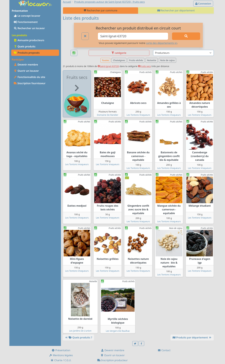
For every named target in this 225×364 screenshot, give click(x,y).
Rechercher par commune (100, 10)
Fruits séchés (136, 60)
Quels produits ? (78, 337)
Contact (164, 350)
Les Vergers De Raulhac (118, 330)
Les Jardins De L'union (80, 330)
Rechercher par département (176, 10)
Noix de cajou (167, 60)
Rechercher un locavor (29, 28)
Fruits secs (144, 66)
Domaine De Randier (107, 114)
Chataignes (119, 60)
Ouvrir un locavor (26, 71)
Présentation (61, 350)
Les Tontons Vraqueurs (138, 114)
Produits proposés (27, 52)
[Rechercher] (186, 36)
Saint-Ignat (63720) (108, 66)
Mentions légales (61, 355)
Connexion (203, 3)
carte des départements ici (161, 43)
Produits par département (192, 337)
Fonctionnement (26, 22)
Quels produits (24, 46)
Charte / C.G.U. (60, 360)
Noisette (151, 60)
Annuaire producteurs (29, 40)
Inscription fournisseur (29, 83)
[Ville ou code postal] (133, 36)
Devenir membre (26, 64)
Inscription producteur (112, 360)
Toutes (105, 60)
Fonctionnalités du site (29, 77)
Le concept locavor (27, 15)
